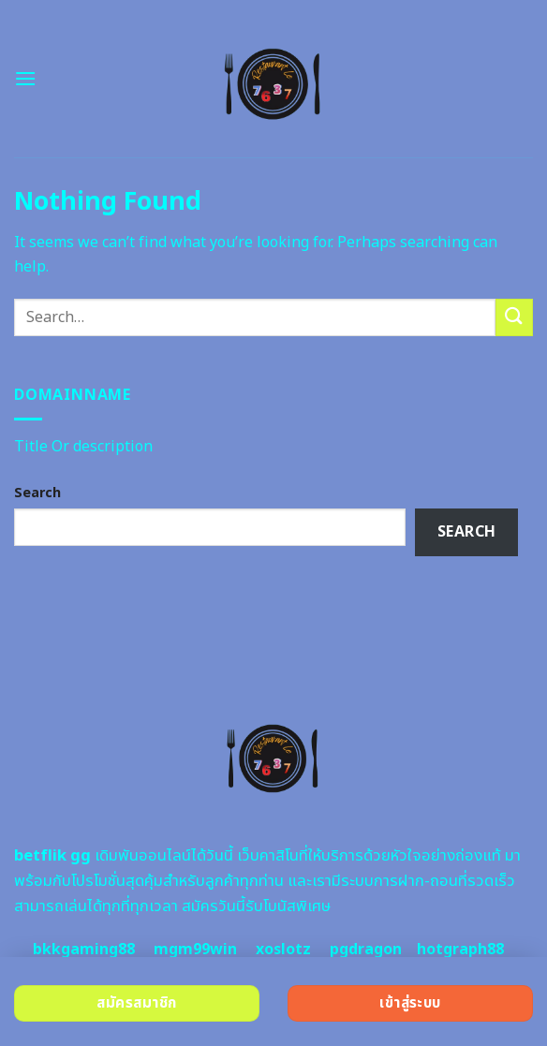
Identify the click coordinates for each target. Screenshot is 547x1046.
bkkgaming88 (84, 949)
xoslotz (283, 949)
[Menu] (25, 78)
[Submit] (514, 317)
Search (37, 493)
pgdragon (366, 949)
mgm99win (195, 949)
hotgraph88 (460, 949)
